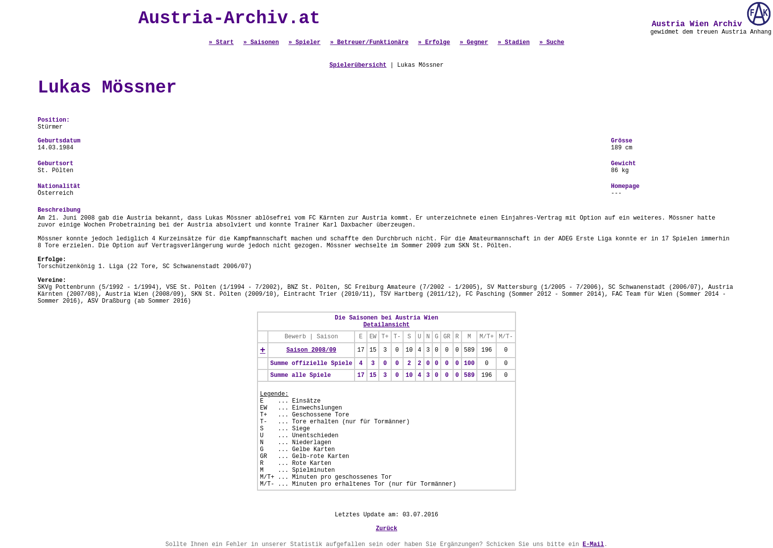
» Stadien (514, 42)
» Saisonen (261, 42)
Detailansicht (386, 324)
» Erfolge (434, 42)
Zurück (386, 528)
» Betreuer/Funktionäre (369, 42)
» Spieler (304, 42)
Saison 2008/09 (311, 350)
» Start (221, 42)
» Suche (551, 42)
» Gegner (474, 42)
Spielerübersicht (357, 65)
